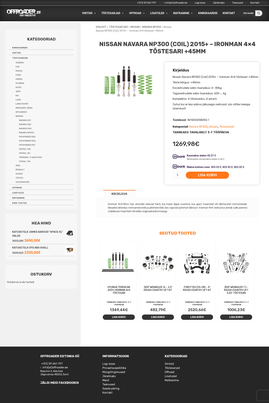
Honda (19, 79)
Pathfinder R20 (27, 136)
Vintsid (89, 13)
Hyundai (20, 83)
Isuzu (18, 87)
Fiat (18, 67)
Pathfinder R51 (27, 145)
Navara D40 (25, 128)
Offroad (137, 13)
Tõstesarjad (112, 13)
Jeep (18, 91)
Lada (18, 99)
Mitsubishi (21, 112)
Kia (17, 95)
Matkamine (183, 13)
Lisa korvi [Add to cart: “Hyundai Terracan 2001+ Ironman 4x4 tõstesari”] (119, 317)
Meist (105, 380)
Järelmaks (219, 2)
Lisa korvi (207, 175)
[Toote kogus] (179, 175)
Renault (20, 169)
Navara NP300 (151, 26)
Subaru (20, 62)
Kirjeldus (119, 193)
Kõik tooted (19, 203)
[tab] (119, 193)
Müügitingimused (113, 372)
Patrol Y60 (25, 149)
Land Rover (22, 104)
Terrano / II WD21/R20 (30, 157)
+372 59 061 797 (146, 2)
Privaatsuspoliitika (114, 368)
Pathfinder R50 (27, 141)
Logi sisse (200, 2)
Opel (18, 165)
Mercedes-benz (24, 108)
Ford (18, 75)
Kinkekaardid (208, 13)
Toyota (19, 178)
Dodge (19, 71)
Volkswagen (22, 182)
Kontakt (255, 2)
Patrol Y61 (24, 153)
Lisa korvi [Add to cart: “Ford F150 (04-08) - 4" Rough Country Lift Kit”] (197, 317)
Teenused (237, 2)
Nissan (135, 26)
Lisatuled (159, 13)
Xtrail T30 (25, 161)
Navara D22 (25, 124)
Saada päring (110, 388)
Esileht (101, 26)
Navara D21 (25, 120)
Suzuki (19, 174)
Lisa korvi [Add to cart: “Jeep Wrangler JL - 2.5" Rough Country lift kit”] (158, 317)
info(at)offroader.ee (175, 2)
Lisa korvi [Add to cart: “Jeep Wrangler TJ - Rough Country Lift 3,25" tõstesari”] (236, 317)
